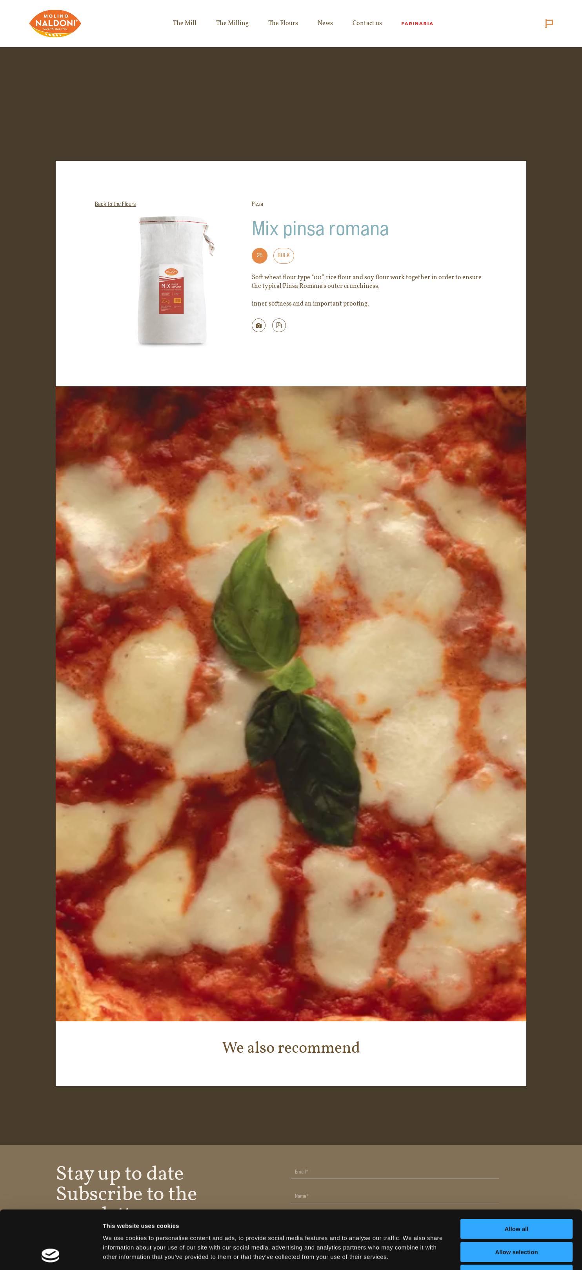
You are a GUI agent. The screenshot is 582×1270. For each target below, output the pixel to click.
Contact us (367, 23)
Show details (411, 1254)
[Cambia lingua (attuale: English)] (547, 23)
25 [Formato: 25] (259, 255)
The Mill (184, 23)
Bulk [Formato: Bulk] (284, 255)
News (325, 23)
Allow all (517, 1174)
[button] (279, 325)
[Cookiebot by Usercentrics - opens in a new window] (50, 1255)
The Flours (283, 23)
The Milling (232, 23)
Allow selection (516, 1197)
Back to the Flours (115, 203)
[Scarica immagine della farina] (259, 325)
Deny (516, 1220)
